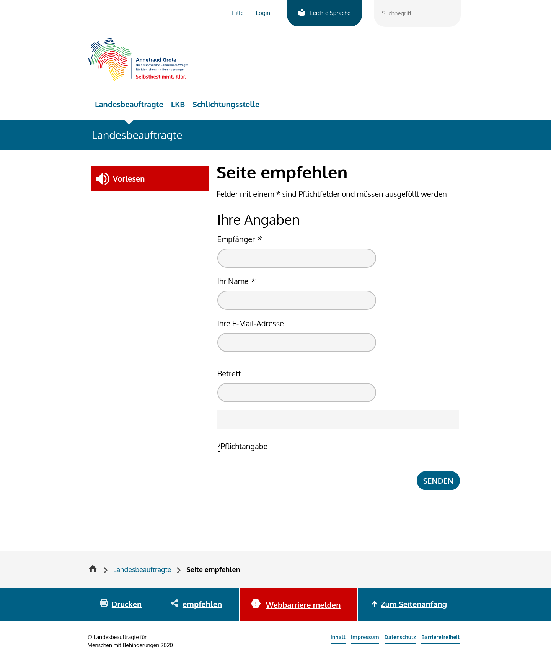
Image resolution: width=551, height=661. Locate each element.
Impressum (365, 637)
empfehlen (202, 604)
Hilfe (237, 12)
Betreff (229, 373)
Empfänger (239, 239)
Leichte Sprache (330, 12)
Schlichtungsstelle (225, 104)
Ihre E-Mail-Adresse (250, 323)
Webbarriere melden (303, 605)
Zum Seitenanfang (414, 604)
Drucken (127, 604)
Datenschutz (400, 637)
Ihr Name (236, 281)
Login (263, 12)
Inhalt (338, 637)
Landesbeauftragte (129, 104)
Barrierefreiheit (440, 637)
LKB (178, 104)
